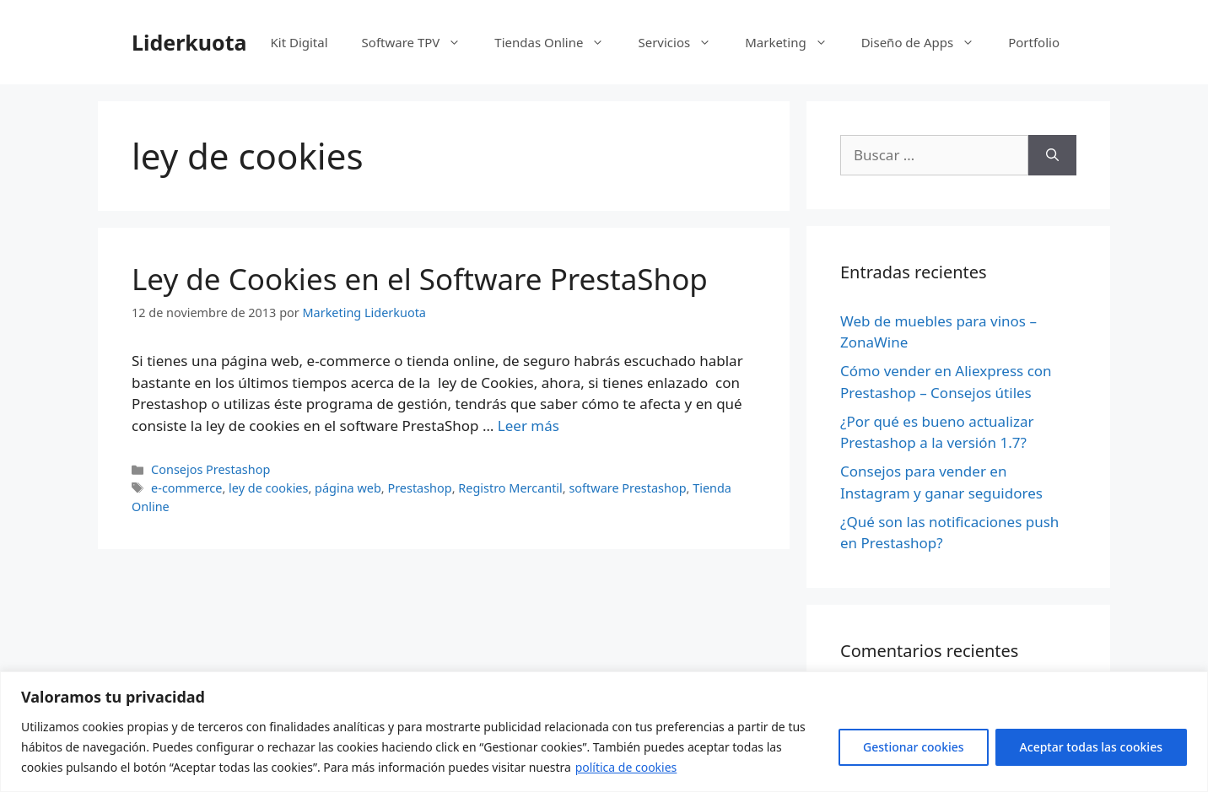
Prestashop (419, 488)
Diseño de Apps (926, 42)
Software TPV (420, 42)
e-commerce (186, 488)
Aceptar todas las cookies (1091, 747)
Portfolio (1034, 42)
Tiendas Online (557, 42)
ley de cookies (268, 488)
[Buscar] (1052, 155)
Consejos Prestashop (210, 469)
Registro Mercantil (510, 488)
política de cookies (626, 767)
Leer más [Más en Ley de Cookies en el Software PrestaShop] (528, 425)
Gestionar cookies (913, 747)
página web (348, 488)
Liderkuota (189, 42)
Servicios (683, 42)
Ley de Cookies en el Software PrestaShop (420, 279)
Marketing (794, 42)
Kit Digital (298, 42)
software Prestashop (627, 488)
